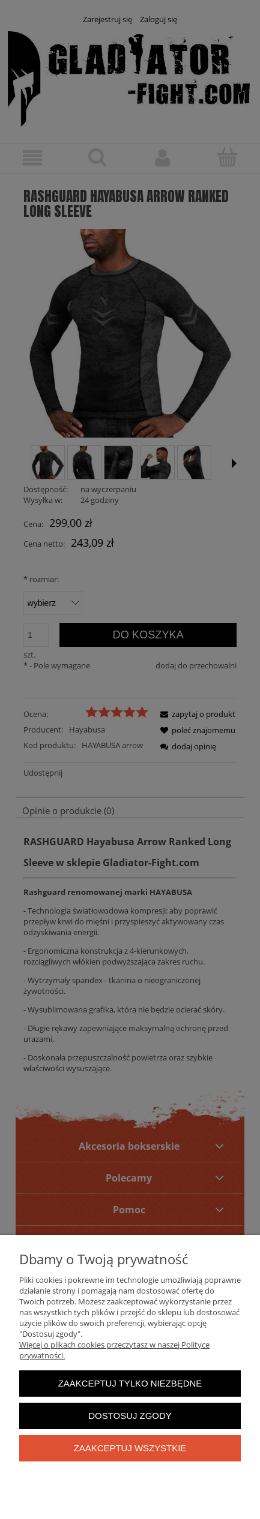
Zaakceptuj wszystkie (130, 1448)
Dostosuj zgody (129, 1415)
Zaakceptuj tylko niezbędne (130, 1383)
